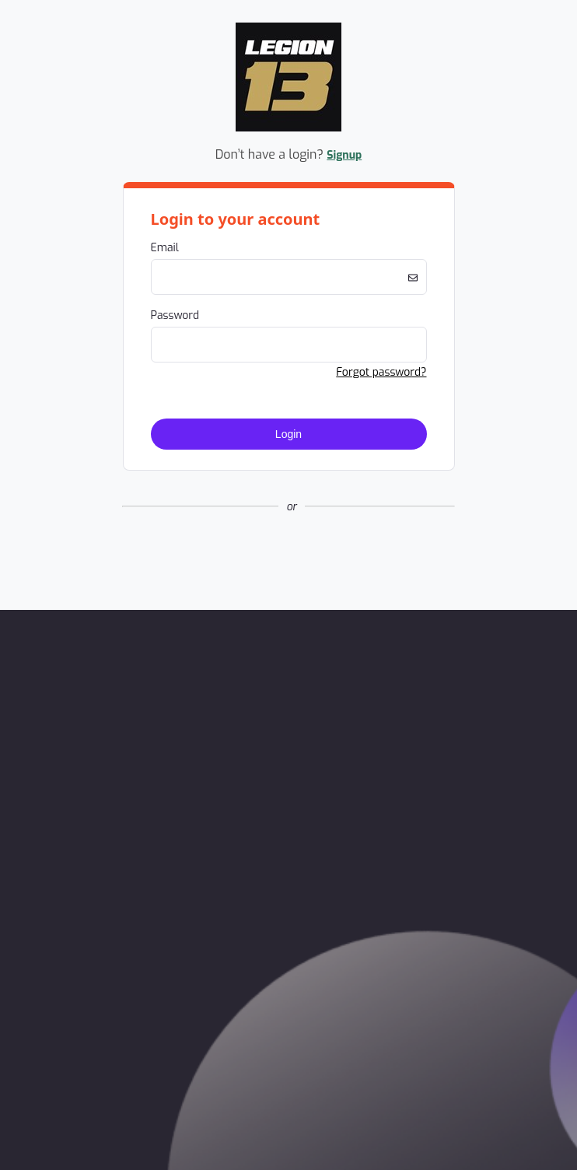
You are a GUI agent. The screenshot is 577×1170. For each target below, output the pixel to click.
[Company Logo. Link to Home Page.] (288, 128)
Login (288, 434)
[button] (288, 558)
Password (175, 315)
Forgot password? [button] (381, 372)
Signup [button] (344, 155)
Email (165, 247)
